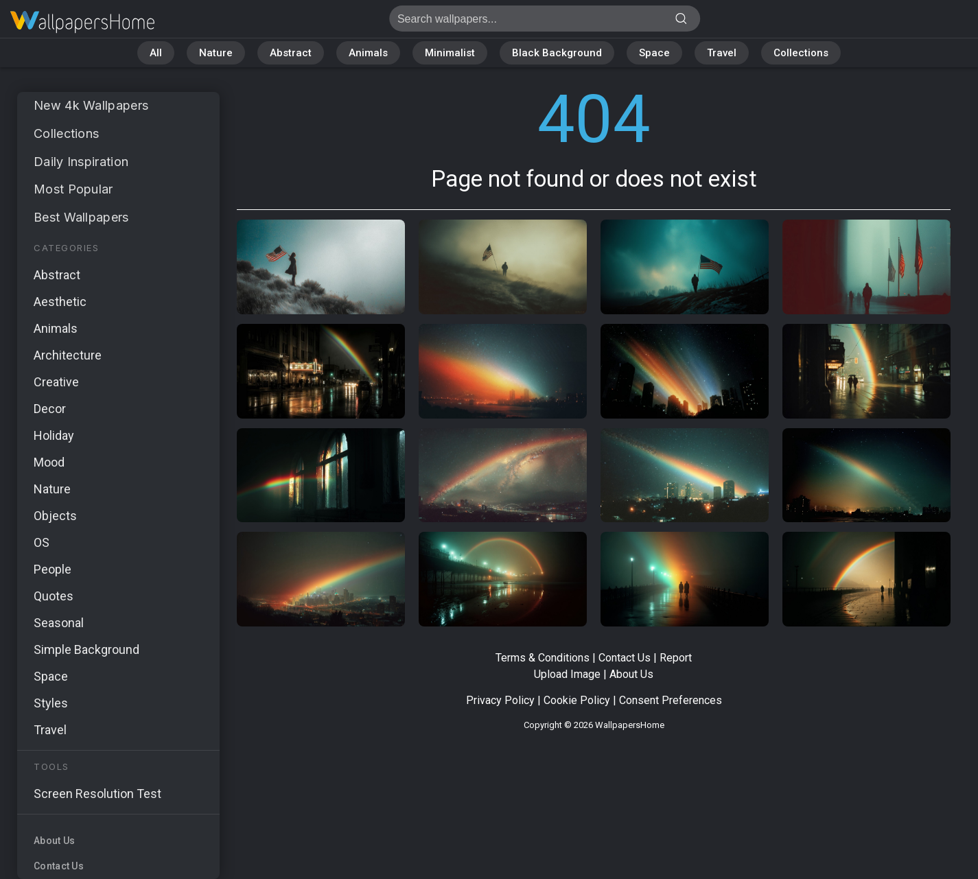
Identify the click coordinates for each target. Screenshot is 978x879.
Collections (800, 53)
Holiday (54, 435)
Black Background (557, 53)
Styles (51, 703)
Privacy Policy (500, 700)
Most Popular (73, 189)
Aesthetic (60, 301)
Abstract (291, 53)
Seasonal (59, 623)
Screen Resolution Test (97, 793)
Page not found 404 (82, 22)
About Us (54, 840)
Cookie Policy (577, 700)
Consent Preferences (670, 700)
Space (654, 53)
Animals (368, 53)
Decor (50, 408)
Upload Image (567, 674)
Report (676, 657)
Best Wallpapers (81, 217)
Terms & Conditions (543, 657)
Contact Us (59, 865)
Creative (56, 382)
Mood (49, 462)
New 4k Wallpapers (91, 105)
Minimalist (450, 53)
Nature (216, 53)
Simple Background (86, 649)
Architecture (68, 355)
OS (41, 542)
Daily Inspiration (81, 161)
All (156, 53)
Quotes (53, 596)
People (52, 569)
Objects (55, 515)
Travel (721, 53)
